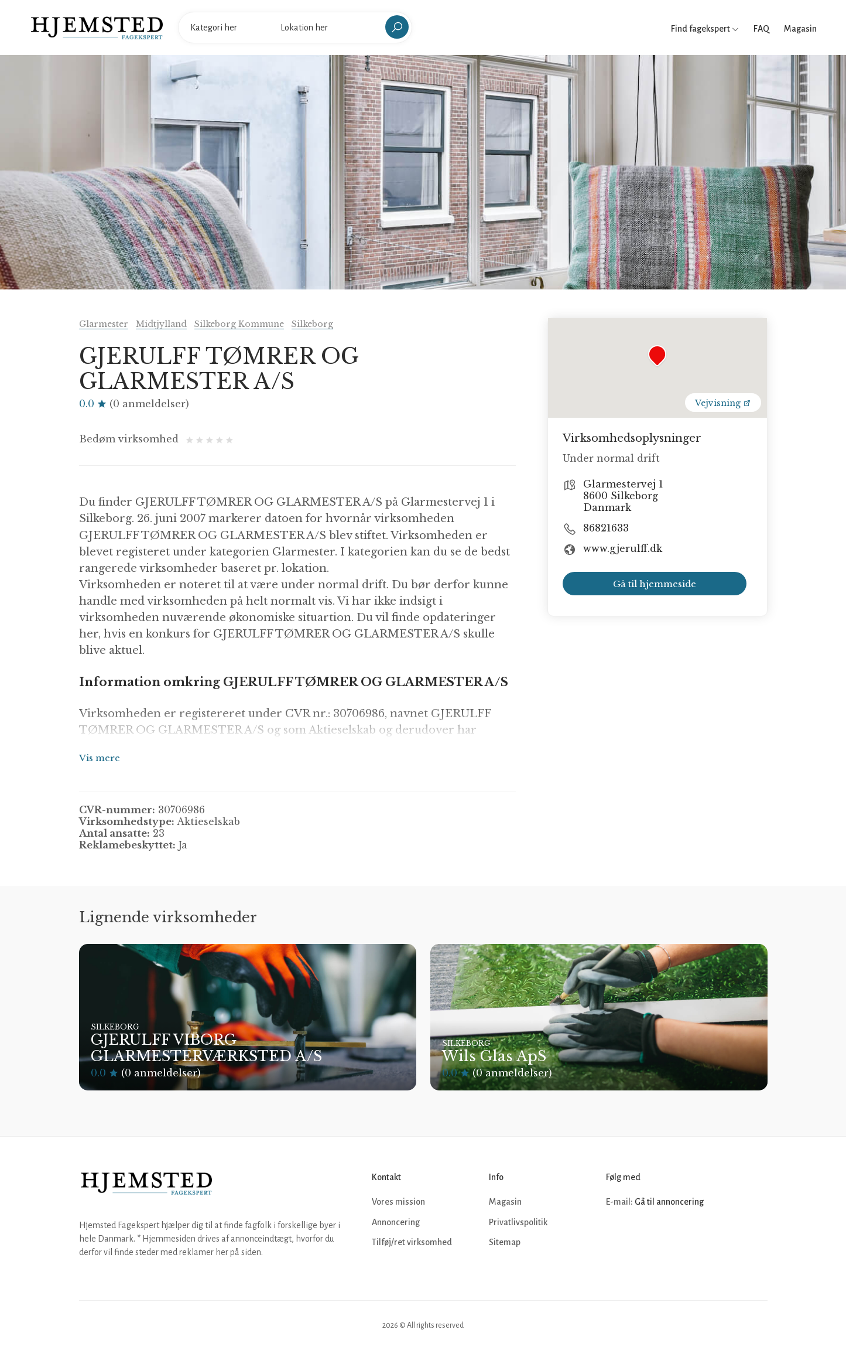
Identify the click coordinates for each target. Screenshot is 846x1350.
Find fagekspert (705, 28)
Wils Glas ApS (494, 1056)
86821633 (606, 528)
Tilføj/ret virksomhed (412, 1242)
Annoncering (396, 1222)
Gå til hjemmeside (654, 583)
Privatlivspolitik (518, 1222)
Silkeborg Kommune (239, 324)
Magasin (800, 28)
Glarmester (103, 324)
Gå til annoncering (669, 1201)
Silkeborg (312, 324)
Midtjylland (161, 324)
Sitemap (504, 1242)
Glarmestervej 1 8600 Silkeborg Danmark (623, 495)
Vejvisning (723, 403)
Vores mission (398, 1201)
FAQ (761, 28)
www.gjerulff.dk (622, 548)
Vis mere (99, 757)
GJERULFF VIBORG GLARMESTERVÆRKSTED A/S (206, 1048)
